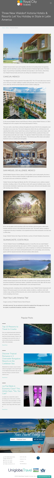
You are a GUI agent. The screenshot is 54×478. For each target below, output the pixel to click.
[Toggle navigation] (51, 3)
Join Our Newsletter (44, 476)
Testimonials (23, 463)
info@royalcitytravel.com (9, 464)
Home (3, 27)
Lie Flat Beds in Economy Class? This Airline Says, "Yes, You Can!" (11, 390)
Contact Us (23, 459)
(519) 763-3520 (8, 460)
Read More (4, 345)
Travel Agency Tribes (32, 476)
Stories (7, 27)
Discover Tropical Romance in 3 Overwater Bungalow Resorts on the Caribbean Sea (11, 358)
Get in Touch (38, 439)
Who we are (23, 457)
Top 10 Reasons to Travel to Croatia (10, 327)
